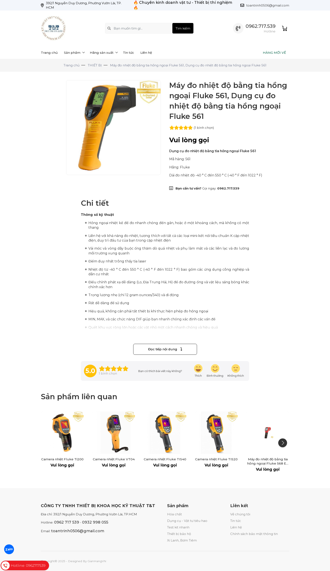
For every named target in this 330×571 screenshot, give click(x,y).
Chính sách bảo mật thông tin (254, 534)
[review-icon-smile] (215, 371)
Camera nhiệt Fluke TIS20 (216, 459)
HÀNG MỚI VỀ (274, 53)
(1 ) (204, 128)
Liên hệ (236, 527)
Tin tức (235, 521)
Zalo (9, 549)
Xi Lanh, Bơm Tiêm (182, 540)
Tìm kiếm (183, 28)
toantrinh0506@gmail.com (267, 5)
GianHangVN (97, 561)
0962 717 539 (66, 522)
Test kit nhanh (178, 527)
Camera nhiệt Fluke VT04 (114, 459)
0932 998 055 (95, 522)
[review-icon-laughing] (198, 371)
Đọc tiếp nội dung (165, 349)
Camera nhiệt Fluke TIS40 (165, 459)
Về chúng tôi (240, 514)
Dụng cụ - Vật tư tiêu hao (187, 521)
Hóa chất (174, 514)
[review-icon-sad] (235, 371)
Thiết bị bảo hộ (179, 534)
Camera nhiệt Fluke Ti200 (62, 459)
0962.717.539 (260, 26)
